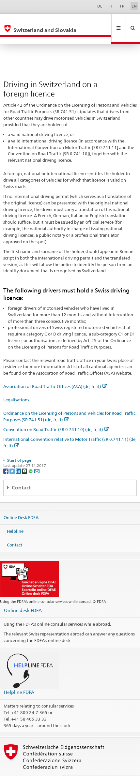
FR (122, 6)
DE (99, 6)
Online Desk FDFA (21, 503)
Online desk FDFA (23, 596)
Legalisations (16, 385)
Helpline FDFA (19, 678)
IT (111, 6)
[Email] (36, 456)
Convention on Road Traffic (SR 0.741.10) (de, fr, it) (56, 415)
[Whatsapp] (31, 456)
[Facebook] (6, 456)
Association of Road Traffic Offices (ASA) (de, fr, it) (55, 372)
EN (134, 6)
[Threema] (25, 456)
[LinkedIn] (19, 456)
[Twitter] (12, 456)
